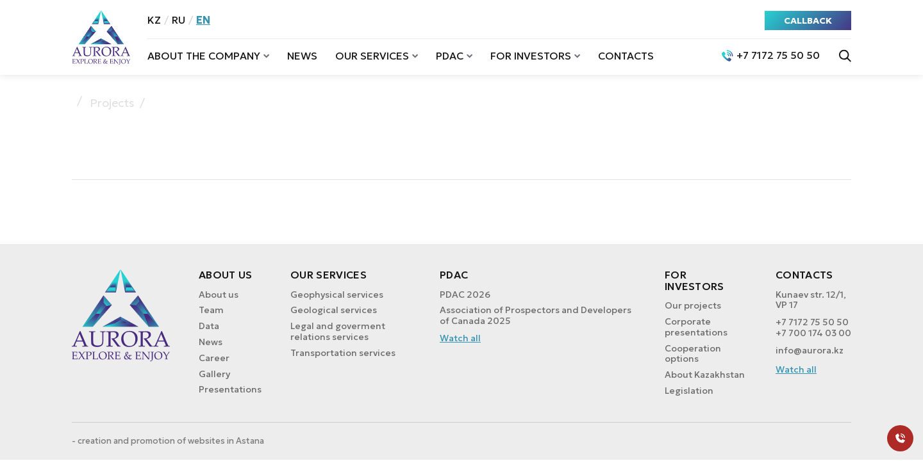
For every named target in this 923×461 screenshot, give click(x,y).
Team (211, 310)
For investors (530, 56)
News (302, 55)
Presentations (230, 389)
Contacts (626, 55)
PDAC (449, 56)
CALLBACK (808, 20)
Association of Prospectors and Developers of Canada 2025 (535, 315)
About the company (203, 56)
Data (209, 326)
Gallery (214, 374)
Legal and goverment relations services (337, 331)
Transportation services (342, 353)
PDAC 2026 (465, 294)
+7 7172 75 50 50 (812, 322)
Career (214, 358)
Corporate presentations (696, 327)
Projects (112, 103)
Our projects (693, 305)
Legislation (689, 390)
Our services (372, 56)
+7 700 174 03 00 (813, 333)
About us (218, 294)
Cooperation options (693, 354)
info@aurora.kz (810, 350)
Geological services (333, 310)
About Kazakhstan (705, 374)
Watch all (460, 338)
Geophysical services (336, 294)
